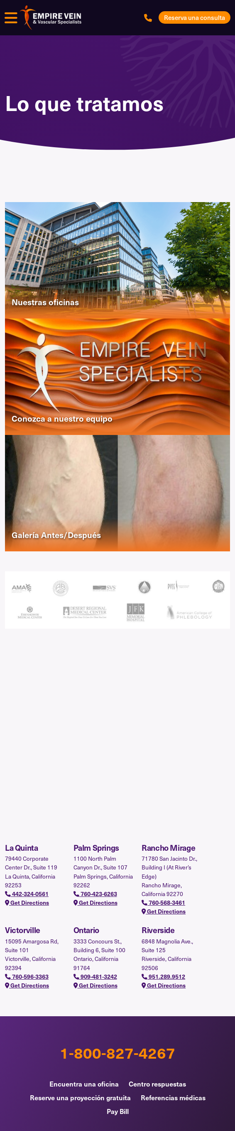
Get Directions (27, 902)
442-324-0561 (27, 894)
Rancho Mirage (168, 847)
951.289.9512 (163, 976)
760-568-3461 (163, 902)
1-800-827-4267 (117, 1052)
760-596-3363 (27, 976)
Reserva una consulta (194, 17)
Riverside (158, 929)
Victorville (22, 929)
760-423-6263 (95, 894)
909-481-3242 (95, 976)
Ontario (86, 929)
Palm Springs (96, 847)
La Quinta (21, 847)
